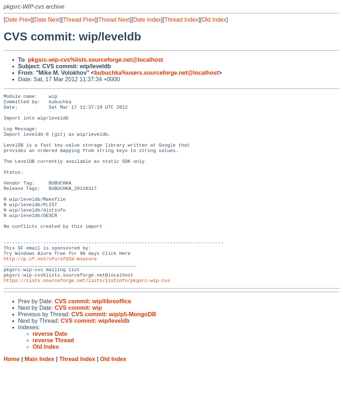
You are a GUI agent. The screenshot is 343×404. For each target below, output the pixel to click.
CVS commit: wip (78, 346)
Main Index (40, 397)
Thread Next (114, 20)
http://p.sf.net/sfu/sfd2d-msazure (50, 292)
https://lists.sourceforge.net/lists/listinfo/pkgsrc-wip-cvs (87, 318)
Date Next (47, 20)
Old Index (214, 20)
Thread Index (181, 20)
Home (12, 397)
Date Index (147, 20)
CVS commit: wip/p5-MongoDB (113, 352)
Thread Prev (79, 20)
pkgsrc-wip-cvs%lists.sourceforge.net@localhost (95, 60)
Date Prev (18, 20)
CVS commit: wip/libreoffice (93, 339)
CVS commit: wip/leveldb (95, 359)
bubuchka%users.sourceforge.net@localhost (156, 73)
